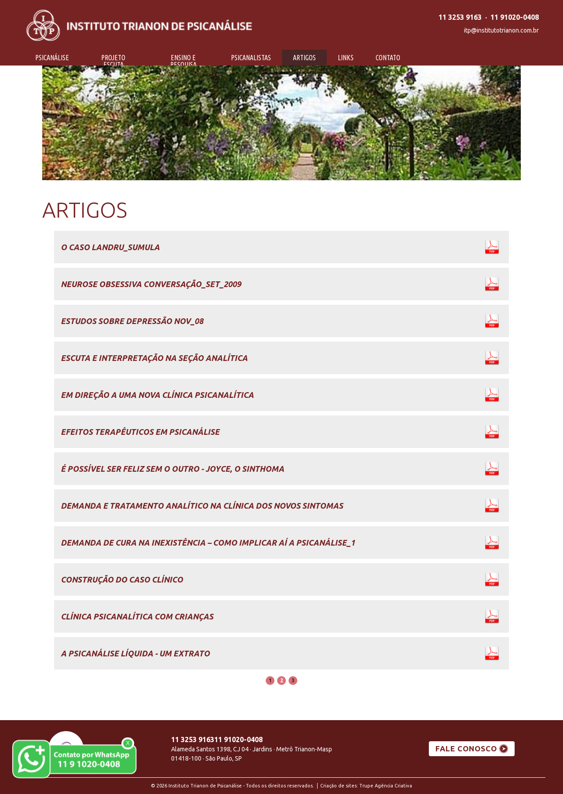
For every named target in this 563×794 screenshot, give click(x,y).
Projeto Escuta (113, 61)
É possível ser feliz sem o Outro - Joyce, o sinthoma (172, 468)
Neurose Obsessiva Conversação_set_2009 (151, 284)
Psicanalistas (251, 58)
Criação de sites (338, 785)
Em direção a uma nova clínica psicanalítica (157, 394)
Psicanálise (52, 58)
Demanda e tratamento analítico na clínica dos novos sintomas (202, 505)
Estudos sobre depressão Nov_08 (132, 321)
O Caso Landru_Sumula (110, 247)
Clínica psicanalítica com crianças (137, 616)
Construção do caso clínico (122, 579)
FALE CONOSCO (466, 748)
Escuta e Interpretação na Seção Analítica (154, 357)
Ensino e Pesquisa (183, 61)
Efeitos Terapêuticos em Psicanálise (140, 431)
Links (346, 58)
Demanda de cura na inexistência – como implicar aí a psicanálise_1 (208, 542)
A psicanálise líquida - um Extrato (135, 653)
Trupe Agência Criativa (385, 785)
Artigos (304, 58)
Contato (388, 58)
